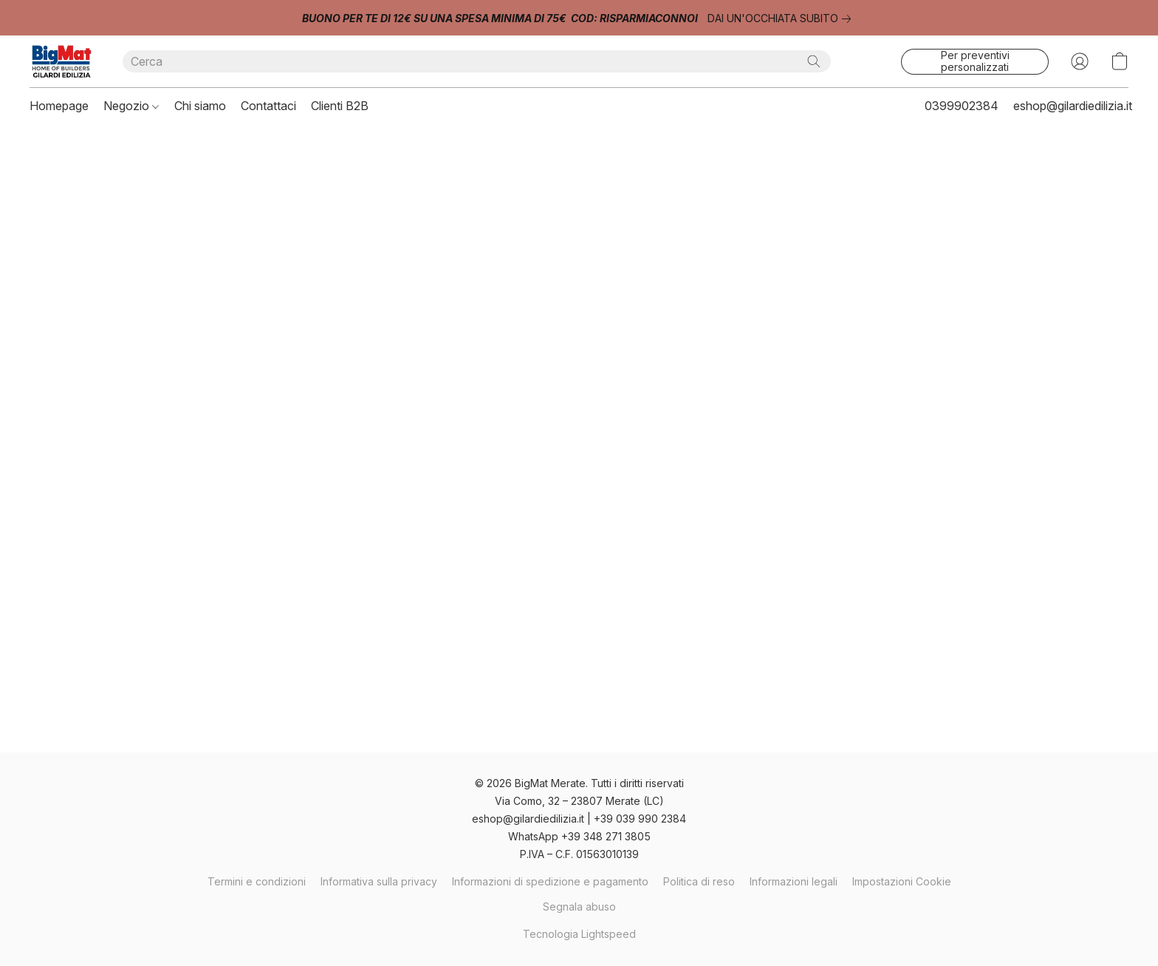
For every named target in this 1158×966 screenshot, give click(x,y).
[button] (61, 61)
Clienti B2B (340, 105)
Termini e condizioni (257, 881)
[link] (782, 18)
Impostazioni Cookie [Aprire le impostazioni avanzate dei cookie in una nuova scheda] (901, 881)
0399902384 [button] (961, 105)
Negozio (131, 105)
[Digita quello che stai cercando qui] (477, 61)
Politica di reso (699, 881)
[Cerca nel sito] (814, 61)
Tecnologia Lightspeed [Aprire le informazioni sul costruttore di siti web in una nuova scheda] (579, 934)
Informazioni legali (793, 881)
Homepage (59, 105)
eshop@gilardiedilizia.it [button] (1072, 105)
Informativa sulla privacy (379, 881)
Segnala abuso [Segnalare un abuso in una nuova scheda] (579, 906)
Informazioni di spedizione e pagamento (550, 881)
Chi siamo (200, 105)
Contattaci (268, 105)
